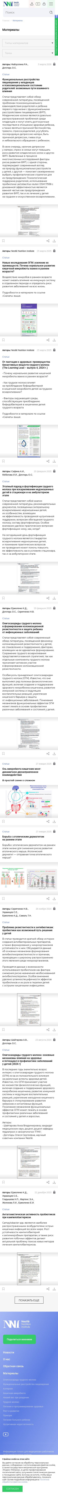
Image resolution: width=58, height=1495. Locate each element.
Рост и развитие (11, 1411)
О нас (6, 1359)
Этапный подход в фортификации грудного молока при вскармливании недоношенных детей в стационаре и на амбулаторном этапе (28, 491)
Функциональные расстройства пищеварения (26, 1384)
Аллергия (8, 1388)
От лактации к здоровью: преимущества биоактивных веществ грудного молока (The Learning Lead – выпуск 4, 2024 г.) (26, 364)
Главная (5, 21)
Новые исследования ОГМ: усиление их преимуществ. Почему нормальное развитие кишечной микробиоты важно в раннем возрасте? (28, 267)
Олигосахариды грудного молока (19, 1379)
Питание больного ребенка (16, 1420)
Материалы (10, 1373)
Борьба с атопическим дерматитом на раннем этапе (23, 838)
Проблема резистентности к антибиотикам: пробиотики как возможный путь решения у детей (28, 930)
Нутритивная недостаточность (18, 1424)
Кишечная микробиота (14, 1393)
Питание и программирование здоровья (23, 1406)
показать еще (29, 1300)
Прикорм (7, 1415)
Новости (8, 1352)
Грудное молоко (11, 1402)
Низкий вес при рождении (16, 1397)
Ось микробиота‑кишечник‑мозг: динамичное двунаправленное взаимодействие (21, 771)
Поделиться (48, 240)
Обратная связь (13, 1366)
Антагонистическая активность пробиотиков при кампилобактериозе (28, 1216)
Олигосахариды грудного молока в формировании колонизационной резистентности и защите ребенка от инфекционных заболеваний (22, 628)
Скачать (54, 240)
